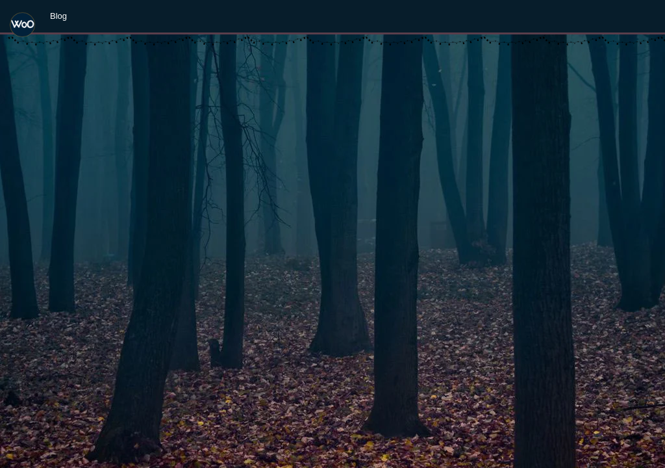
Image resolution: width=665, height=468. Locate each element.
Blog (58, 16)
